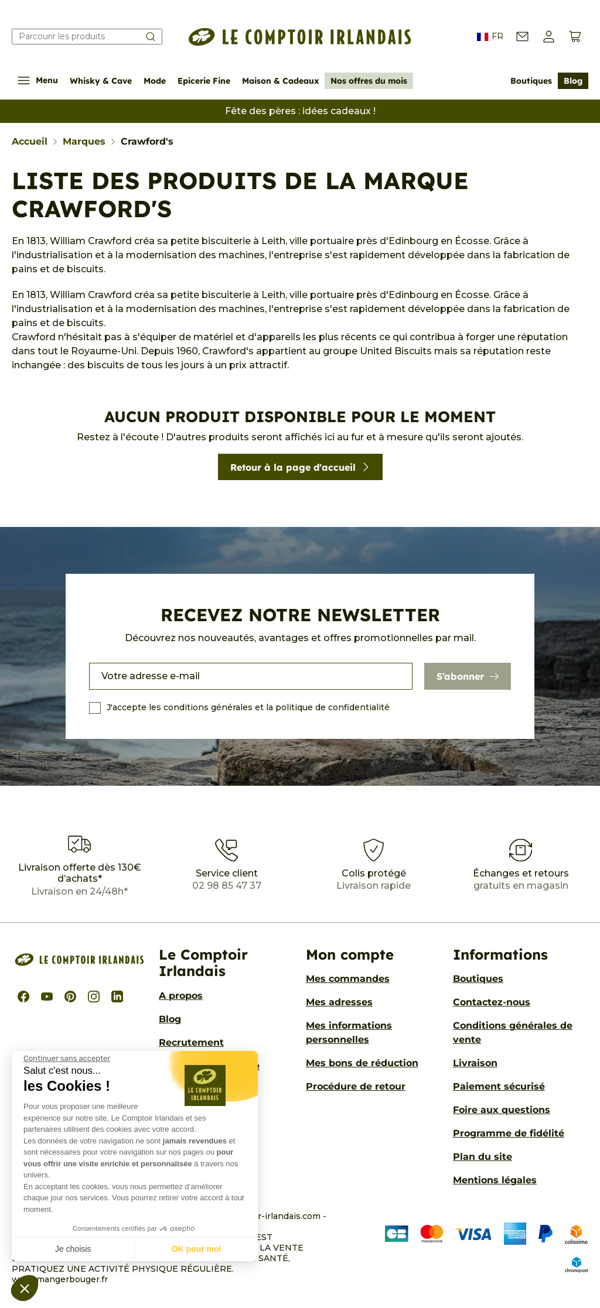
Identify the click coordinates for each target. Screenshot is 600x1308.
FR (490, 37)
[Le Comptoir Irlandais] (300, 37)
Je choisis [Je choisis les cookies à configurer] (73, 1249)
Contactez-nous (491, 1002)
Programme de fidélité (508, 1133)
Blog (573, 81)
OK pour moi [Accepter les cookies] (196, 1249)
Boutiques (531, 81)
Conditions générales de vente (512, 1032)
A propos (181, 995)
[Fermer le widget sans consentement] (67, 1058)
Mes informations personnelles (349, 1032)
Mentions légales (495, 1180)
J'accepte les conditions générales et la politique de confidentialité (248, 707)
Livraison (475, 1063)
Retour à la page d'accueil (300, 467)
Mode (155, 81)
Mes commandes (348, 978)
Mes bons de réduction (362, 1063)
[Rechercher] (87, 36)
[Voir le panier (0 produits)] (575, 36)
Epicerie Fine (204, 81)
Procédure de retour (355, 1086)
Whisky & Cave (101, 81)
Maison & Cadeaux (280, 81)
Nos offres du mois (368, 81)
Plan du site (482, 1156)
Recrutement (191, 1042)
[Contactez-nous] (522, 36)
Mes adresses (339, 1002)
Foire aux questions (501, 1109)
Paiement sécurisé (499, 1086)
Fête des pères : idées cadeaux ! (300, 111)
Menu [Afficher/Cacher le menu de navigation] (38, 80)
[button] (25, 1288)
